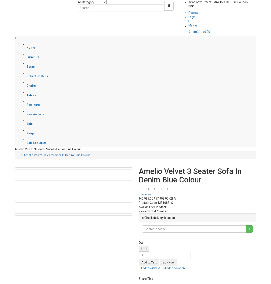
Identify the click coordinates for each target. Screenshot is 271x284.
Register (194, 12)
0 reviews (145, 194)
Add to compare (174, 268)
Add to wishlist (149, 268)
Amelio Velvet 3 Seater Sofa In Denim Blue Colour (57, 155)
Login (192, 17)
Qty (141, 242)
